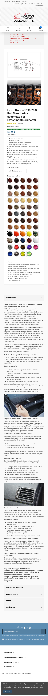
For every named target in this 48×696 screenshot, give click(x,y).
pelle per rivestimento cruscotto (17, 270)
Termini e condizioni (26, 673)
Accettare (7, 691)
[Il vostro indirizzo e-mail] (22, 631)
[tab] (24, 298)
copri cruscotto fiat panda (15, 272)
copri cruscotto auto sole (31, 268)
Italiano (17, 3)
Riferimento (10, 127)
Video (24, 601)
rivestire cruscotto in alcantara (17, 267)
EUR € (24, 3)
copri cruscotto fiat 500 (14, 274)
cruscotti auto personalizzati (31, 272)
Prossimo (37, 65)
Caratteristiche (24, 594)
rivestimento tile (12, 276)
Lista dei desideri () (35, 3)
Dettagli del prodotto (24, 588)
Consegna (7, 1)
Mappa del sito (16, 1)
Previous (9, 93)
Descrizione (24, 298)
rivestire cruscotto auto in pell (30, 265)
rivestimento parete (23, 276)
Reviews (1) (24, 607)
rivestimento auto (27, 274)
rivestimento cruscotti (14, 265)
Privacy (18, 673)
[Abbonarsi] (43, 631)
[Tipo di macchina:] (17, 171)
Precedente (10, 65)
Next (38, 93)
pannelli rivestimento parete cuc (17, 278)
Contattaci (25, 1)
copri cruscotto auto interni (16, 268)
